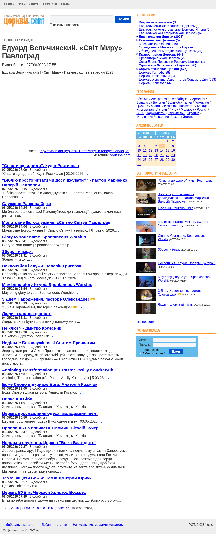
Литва (174, 109)
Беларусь (143, 102)
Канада (202, 106)
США (140, 113)
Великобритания (180, 102)
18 (145, 155)
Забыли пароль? (154, 353)
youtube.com (120, 155)
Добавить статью (54, 524)
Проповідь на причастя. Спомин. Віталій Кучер (50, 428)
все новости (145, 321)
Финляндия (144, 116)
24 (139, 159)
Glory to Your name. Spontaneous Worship (44, 237)
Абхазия (142, 99)
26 (150, 159)
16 (173, 150)
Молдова (187, 109)
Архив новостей (150, 125)
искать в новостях (64, 25)
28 (162, 159)
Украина (193, 113)
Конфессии (146, 15)
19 (150, 155)
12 (150, 150)
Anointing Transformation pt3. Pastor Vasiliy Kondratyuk (57, 370)
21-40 (15, 508)
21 (162, 155)
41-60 (26, 508)
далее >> (62, 508)
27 (156, 159)
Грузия (141, 106)
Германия (202, 102)
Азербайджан (179, 99)
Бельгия (159, 102)
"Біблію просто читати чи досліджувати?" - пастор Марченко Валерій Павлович (183, 198)
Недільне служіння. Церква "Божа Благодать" (49, 442)
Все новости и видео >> (156, 173)
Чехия (175, 116)
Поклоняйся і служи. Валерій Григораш (42, 266)
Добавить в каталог (20, 524)
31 (139, 164)
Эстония (189, 116)
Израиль (155, 106)
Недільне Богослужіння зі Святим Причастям (48, 343)
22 (167, 155)
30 (173, 159)
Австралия (159, 99)
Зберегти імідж (17, 251)
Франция (162, 116)
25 (145, 159)
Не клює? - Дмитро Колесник (31, 328)
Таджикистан (156, 113)
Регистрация (28, 4)
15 (167, 150)
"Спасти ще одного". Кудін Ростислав (40, 165)
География (145, 91)
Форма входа (148, 330)
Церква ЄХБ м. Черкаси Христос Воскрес (44, 492)
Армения (198, 99)
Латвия (161, 109)
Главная (8, 4)
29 (167, 159)
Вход (176, 351)
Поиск (123, 19)
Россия (202, 109)
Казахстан (186, 106)
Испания (170, 106)
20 (156, 155)
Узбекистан (176, 113)
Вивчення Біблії (18, 399)
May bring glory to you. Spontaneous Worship (47, 284)
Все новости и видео (18, 40)
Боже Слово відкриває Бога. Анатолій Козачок (49, 384)
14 (162, 150)
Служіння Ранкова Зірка (26, 203)
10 (139, 150)
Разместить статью (57, 4)
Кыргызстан (145, 109)
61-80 (36, 508)
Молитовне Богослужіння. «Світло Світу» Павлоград (56, 222)
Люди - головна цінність (26, 313)
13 (156, 150)
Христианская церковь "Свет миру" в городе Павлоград (85, 151)
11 (145, 150)
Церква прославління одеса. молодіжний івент (50, 413)
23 (173, 155)
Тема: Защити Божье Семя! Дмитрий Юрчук (46, 478)
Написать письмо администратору (98, 524)
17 (139, 155)
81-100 (48, 508)
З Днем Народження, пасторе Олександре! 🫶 (48, 299)
